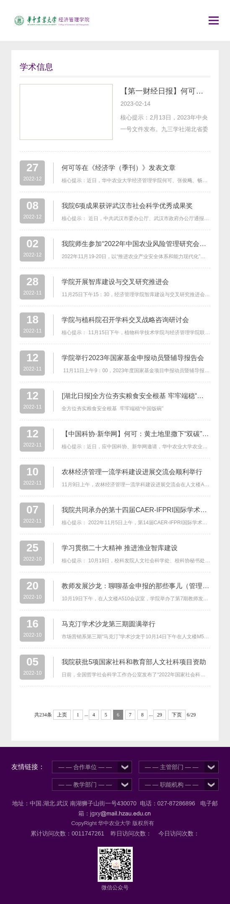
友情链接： (28, 766)
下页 (177, 715)
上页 (62, 715)
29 (159, 715)
